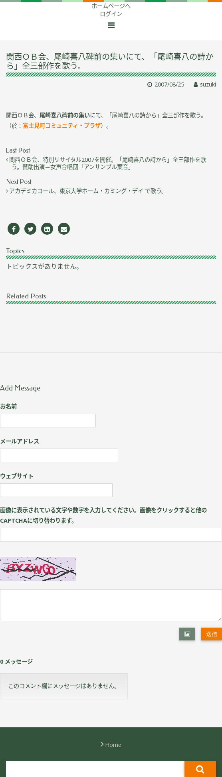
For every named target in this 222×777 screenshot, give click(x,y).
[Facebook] (13, 229)
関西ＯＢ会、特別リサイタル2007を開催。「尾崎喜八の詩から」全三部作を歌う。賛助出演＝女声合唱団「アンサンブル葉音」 (109, 163)
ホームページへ (111, 6)
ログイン (111, 14)
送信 (211, 634)
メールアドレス (19, 441)
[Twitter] (30, 229)
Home (113, 745)
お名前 (8, 406)
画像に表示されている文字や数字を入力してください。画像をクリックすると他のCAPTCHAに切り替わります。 (103, 515)
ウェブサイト (17, 476)
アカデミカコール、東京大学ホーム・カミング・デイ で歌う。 (89, 191)
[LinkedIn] (47, 229)
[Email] (64, 229)
